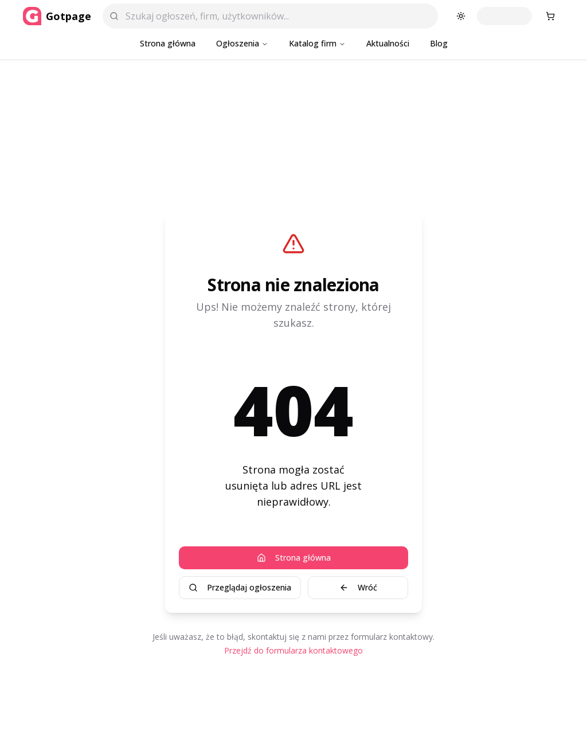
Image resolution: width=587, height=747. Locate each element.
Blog (439, 43)
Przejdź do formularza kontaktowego (293, 650)
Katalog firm (317, 43)
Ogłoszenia (242, 43)
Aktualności (387, 43)
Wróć (358, 587)
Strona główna (167, 43)
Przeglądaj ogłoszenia (240, 587)
